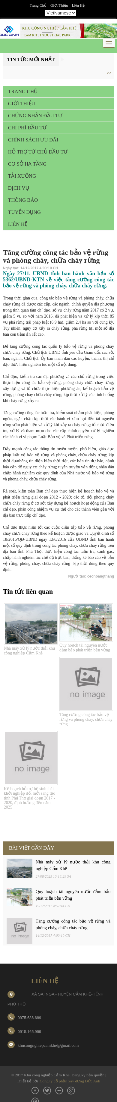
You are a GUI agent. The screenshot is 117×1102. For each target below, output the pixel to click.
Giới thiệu (59, 5)
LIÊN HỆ (17, 224)
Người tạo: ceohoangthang (91, 576)
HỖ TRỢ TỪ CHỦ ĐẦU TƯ (38, 152)
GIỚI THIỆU (21, 103)
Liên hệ (78, 5)
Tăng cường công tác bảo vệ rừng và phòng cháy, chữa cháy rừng (85, 719)
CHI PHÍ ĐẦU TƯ (27, 128)
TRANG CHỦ (23, 91)
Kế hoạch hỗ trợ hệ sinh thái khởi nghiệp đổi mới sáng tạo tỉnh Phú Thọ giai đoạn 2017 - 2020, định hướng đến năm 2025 (30, 798)
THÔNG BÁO (23, 200)
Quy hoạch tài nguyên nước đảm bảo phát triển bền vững (84, 647)
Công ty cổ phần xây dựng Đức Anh (70, 1081)
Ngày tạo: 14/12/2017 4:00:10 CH (30, 268)
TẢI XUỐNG (22, 176)
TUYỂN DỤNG (24, 212)
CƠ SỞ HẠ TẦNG (27, 164)
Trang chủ (38, 5)
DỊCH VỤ (18, 188)
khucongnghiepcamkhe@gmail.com (48, 1045)
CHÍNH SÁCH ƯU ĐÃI (33, 140)
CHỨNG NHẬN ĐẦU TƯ (35, 116)
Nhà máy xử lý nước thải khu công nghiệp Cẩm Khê (29, 650)
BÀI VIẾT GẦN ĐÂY (31, 848)
